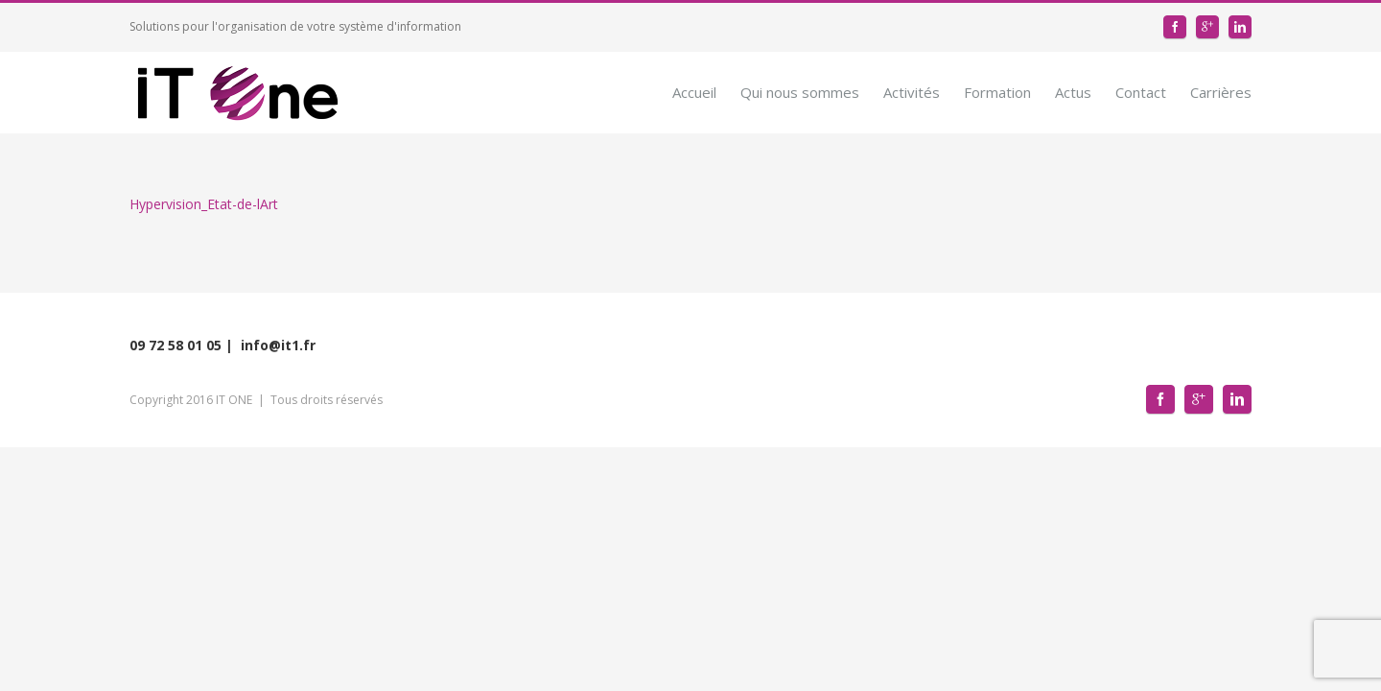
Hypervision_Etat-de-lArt (203, 204)
